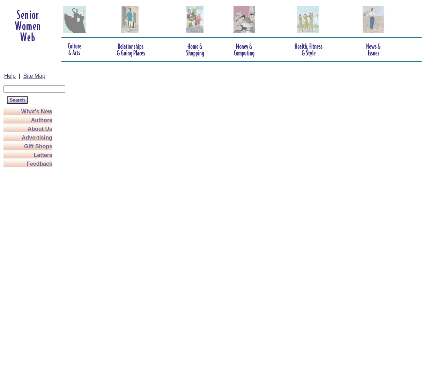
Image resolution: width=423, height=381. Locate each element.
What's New (36, 111)
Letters (43, 155)
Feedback (39, 164)
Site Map (34, 76)
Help (10, 76)
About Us (40, 129)
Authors (41, 120)
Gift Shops (38, 146)
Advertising (37, 138)
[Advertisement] (31, 273)
